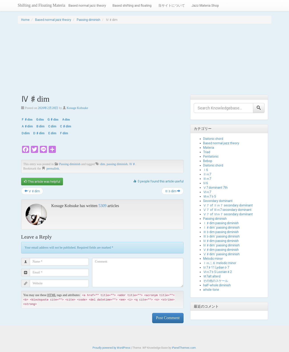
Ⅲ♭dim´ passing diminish (221, 236)
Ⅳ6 (205, 183)
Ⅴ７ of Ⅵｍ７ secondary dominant (228, 214)
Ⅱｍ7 (207, 174)
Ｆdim (63, 133)
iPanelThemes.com (184, 347)
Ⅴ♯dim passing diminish (221, 249)
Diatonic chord (213, 138)
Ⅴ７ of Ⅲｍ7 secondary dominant (227, 210)
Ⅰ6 (205, 170)
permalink (52, 168)
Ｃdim (52, 126)
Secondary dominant (217, 201)
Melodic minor (213, 258)
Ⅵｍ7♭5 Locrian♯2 (217, 272)
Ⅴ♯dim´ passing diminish (221, 254)
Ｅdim (52, 133)
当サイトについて (171, 6)
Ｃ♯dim (65, 126)
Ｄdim (25, 133)
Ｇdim (40, 119)
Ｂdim (40, 126)
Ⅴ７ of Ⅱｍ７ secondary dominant (228, 205)
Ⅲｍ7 (207, 178)
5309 (102, 206)
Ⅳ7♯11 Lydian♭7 (216, 267)
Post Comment (168, 318)
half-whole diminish (217, 285)
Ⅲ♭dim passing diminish (221, 232)
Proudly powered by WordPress (111, 347)
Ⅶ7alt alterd (211, 276)
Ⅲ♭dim (172, 191)
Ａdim (66, 119)
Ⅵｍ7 (207, 192)
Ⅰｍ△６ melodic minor (219, 263)
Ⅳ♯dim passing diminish (221, 241)
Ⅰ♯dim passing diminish (221, 223)
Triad (206, 152)
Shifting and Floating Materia (41, 5)
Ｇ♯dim (52, 119)
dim (102, 164)
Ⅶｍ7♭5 (209, 196)
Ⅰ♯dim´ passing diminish (221, 227)
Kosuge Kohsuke (77, 108)
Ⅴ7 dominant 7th (215, 187)
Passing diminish (88, 20)
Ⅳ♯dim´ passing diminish (221, 245)
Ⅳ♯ (132, 164)
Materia (208, 147)
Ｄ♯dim (38, 133)
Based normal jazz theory (87, 6)
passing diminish (117, 164)
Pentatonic (210, 156)
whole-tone (211, 289)
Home (25, 20)
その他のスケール (215, 281)
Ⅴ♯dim (32, 191)
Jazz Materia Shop (205, 6)
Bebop (207, 161)
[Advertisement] (144, 59)
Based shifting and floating (132, 6)
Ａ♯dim (27, 126)
